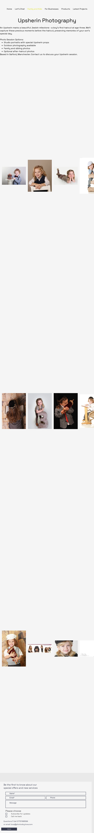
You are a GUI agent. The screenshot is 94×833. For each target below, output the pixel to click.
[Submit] (9, 829)
